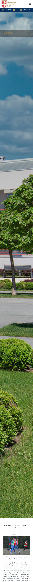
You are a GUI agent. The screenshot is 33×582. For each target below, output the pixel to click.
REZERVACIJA (6, 9)
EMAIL (15, 9)
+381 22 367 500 (25, 9)
